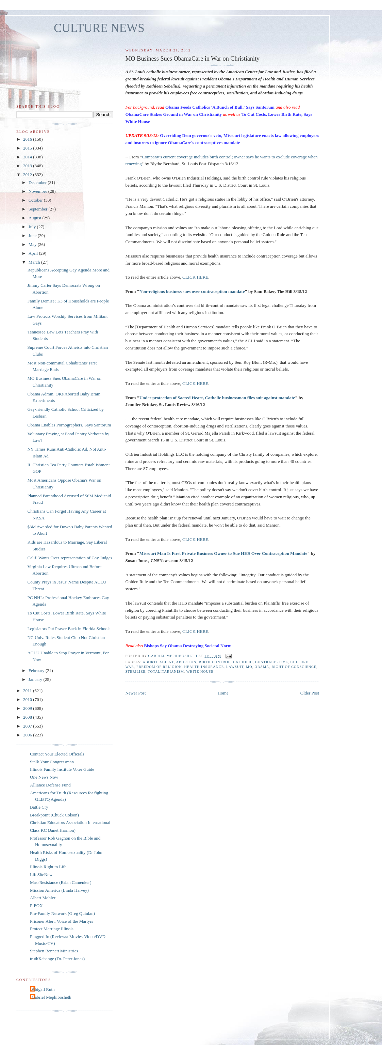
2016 (28, 139)
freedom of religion (159, 667)
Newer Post (135, 693)
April (34, 253)
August (36, 217)
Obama (262, 667)
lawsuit (235, 667)
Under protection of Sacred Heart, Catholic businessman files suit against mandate (217, 397)
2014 (28, 156)
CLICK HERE (195, 277)
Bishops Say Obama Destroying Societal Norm (187, 645)
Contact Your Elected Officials (57, 754)
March (35, 262)
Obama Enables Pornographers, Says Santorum (69, 424)
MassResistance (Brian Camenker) (61, 882)
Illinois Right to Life (48, 866)
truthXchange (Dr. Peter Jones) (57, 958)
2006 (28, 734)
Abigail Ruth (43, 989)
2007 (28, 726)
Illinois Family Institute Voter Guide (62, 769)
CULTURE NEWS (99, 28)
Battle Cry (39, 807)
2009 (28, 708)
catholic (243, 662)
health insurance (204, 667)
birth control (215, 662)
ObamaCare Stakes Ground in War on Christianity (173, 114)
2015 (28, 148)
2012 (28, 174)
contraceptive (271, 662)
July (33, 226)
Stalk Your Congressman (52, 761)
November (38, 191)
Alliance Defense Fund (50, 784)
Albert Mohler (42, 897)
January (36, 679)
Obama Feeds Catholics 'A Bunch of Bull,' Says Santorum (220, 107)
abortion (186, 662)
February (37, 670)
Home (223, 693)
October (36, 200)
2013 (28, 165)
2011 (28, 690)
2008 (28, 717)
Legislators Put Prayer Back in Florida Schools (68, 628)
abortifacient (158, 662)
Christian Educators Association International (70, 822)
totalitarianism (166, 671)
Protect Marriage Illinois (51, 928)
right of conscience (293, 667)
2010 (28, 699)
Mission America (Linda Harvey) (59, 890)
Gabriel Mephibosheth (51, 997)
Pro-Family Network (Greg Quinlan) (62, 913)
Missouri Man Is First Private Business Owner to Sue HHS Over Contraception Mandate (223, 553)
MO (249, 667)
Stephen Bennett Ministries (54, 950)
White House (200, 671)
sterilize (135, 671)
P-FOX (36, 905)
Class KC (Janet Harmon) (53, 830)
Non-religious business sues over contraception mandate (192, 291)
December (38, 182)
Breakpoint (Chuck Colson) (54, 814)
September (39, 209)
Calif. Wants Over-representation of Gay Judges (69, 557)
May (33, 244)
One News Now (44, 777)
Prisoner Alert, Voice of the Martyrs (61, 921)
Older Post (309, 693)
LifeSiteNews (42, 874)
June (33, 235)
